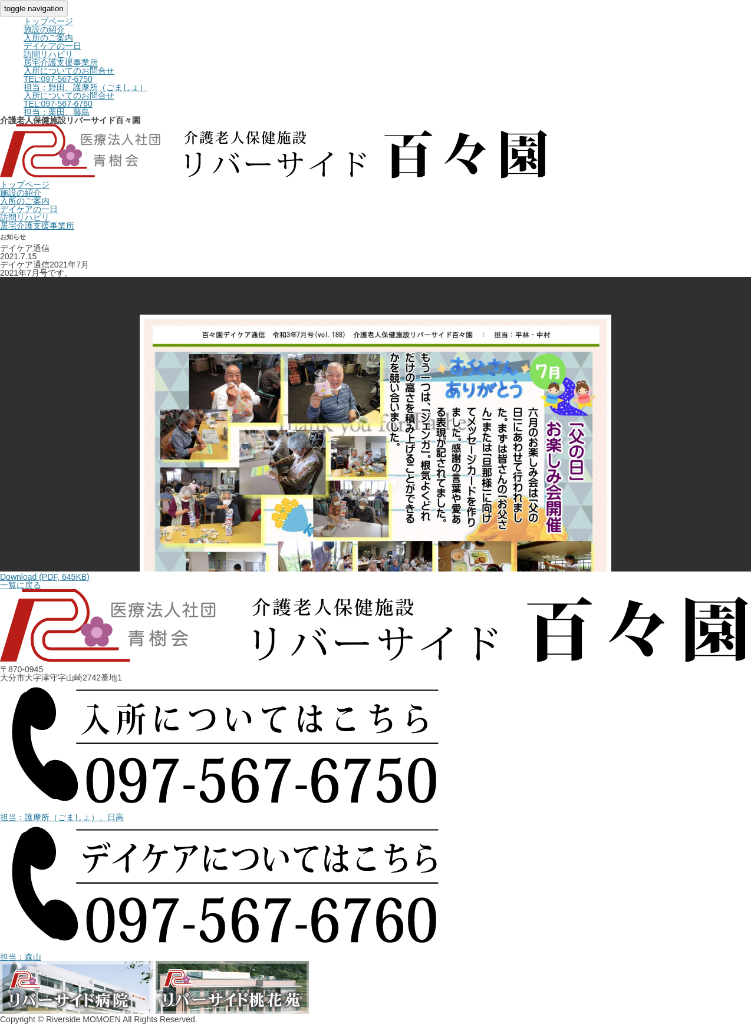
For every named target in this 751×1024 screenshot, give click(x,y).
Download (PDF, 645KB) (45, 577)
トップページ (48, 21)
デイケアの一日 (52, 46)
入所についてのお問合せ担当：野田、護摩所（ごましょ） (85, 79)
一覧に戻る (20, 585)
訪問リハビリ (48, 54)
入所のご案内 (48, 37)
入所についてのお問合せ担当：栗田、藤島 (69, 104)
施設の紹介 (44, 29)
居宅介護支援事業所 (61, 62)
